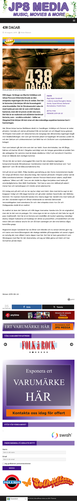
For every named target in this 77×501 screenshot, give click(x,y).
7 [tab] (47, 352)
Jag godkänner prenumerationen (16, 463)
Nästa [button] (71, 344)
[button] (73, 20)
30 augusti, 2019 (11, 32)
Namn (4, 449)
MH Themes (52, 498)
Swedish (12, 499)
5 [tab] (41, 352)
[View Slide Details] (38, 345)
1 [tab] (30, 352)
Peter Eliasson (25, 32)
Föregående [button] (5, 344)
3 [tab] (35, 352)
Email (4, 456)
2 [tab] (33, 352)
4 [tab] (38, 352)
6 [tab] (44, 352)
